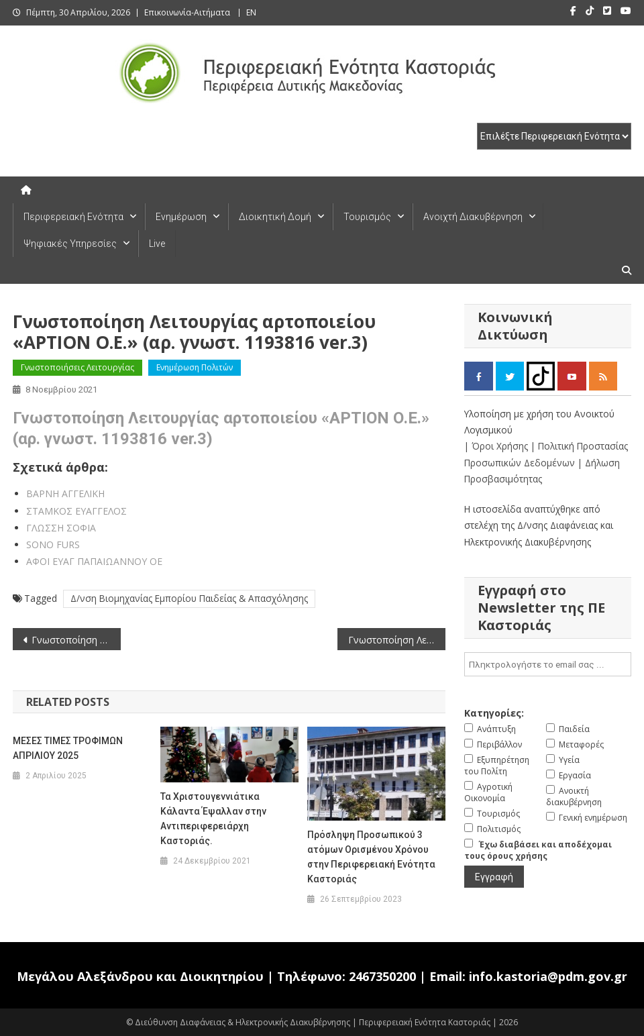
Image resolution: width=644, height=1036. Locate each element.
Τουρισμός (367, 216)
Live (157, 243)
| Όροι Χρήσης (497, 445)
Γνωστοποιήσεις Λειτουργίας (77, 367)
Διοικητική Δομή (275, 216)
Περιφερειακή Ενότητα (73, 216)
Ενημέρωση (181, 216)
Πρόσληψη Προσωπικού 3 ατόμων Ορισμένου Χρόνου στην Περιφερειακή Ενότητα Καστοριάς (371, 856)
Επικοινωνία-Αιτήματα (187, 12)
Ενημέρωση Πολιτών (194, 367)
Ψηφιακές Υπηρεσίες (70, 243)
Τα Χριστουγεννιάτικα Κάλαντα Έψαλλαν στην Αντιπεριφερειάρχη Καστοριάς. (213, 818)
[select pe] (554, 136)
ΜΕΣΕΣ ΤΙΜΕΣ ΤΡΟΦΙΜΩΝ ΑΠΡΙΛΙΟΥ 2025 (68, 748)
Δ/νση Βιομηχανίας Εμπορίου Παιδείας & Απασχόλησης (189, 598)
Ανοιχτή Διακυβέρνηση (473, 216)
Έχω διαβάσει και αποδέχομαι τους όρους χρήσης (538, 850)
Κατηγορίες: (494, 713)
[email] (547, 664)
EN (251, 12)
